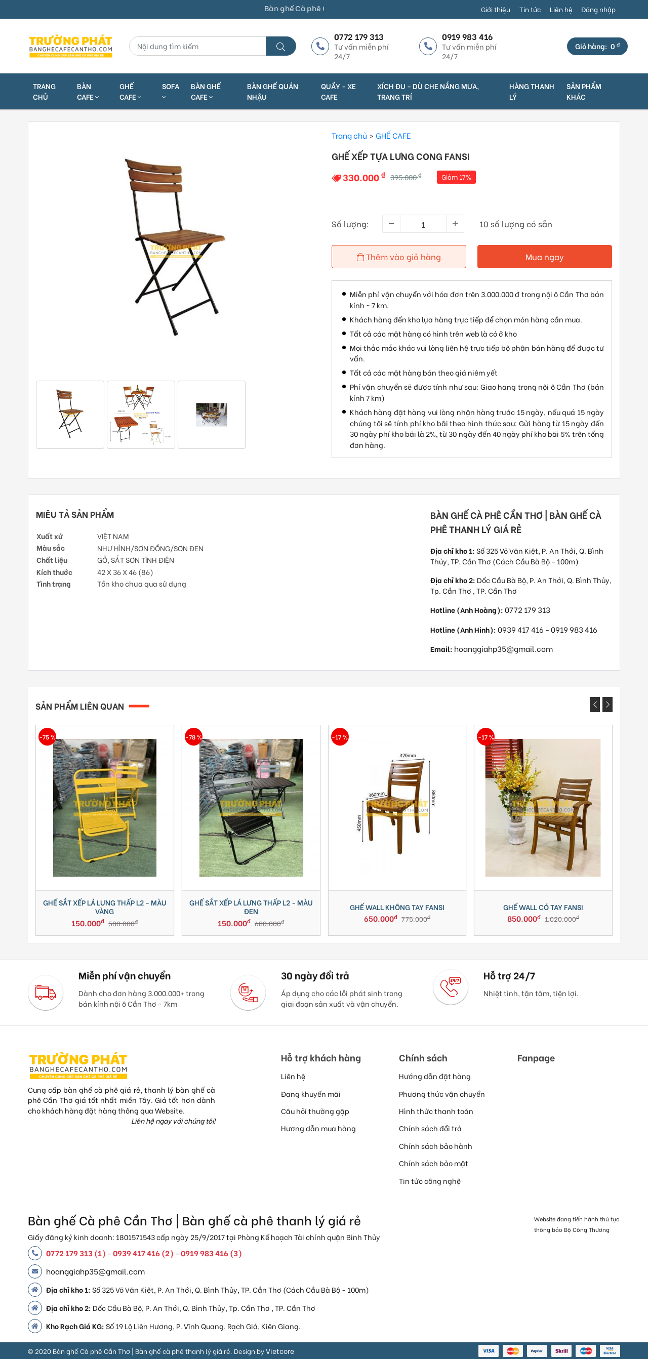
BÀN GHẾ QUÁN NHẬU (272, 91)
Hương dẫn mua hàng (318, 1128)
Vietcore (280, 1350)
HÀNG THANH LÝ (531, 91)
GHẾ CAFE (130, 91)
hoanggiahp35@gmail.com (503, 648)
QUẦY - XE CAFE (338, 91)
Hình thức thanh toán (436, 1110)
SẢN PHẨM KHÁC (583, 91)
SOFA (170, 91)
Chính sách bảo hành (435, 1145)
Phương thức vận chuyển (442, 1093)
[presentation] (595, 704)
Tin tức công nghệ (430, 1180)
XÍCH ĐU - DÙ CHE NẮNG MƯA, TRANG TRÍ (428, 91)
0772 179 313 (527, 609)
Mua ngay (544, 256)
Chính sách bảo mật (433, 1163)
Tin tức (530, 9)
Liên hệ (561, 9)
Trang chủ (44, 91)
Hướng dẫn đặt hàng (435, 1075)
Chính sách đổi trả (430, 1128)
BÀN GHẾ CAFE (206, 91)
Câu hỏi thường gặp (315, 1110)
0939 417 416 (521, 629)
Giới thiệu (495, 9)
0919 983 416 (574, 629)
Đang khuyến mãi (311, 1093)
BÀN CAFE (88, 91)
